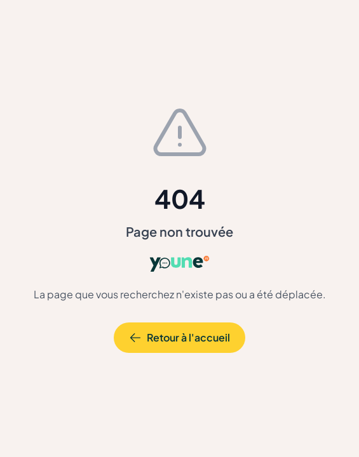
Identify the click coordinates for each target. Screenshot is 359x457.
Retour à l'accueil (179, 337)
